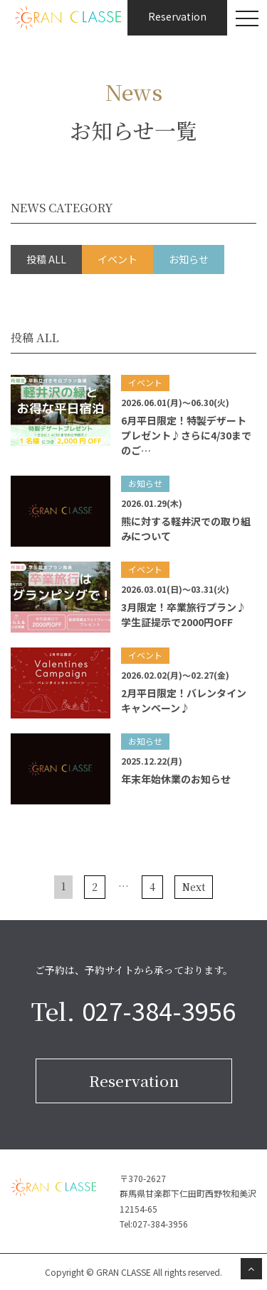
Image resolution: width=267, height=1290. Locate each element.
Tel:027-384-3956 (154, 1224)
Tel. (133, 1011)
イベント (117, 259)
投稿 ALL (46, 259)
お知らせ (189, 259)
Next (193, 887)
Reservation (134, 1080)
